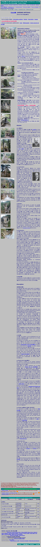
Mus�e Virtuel (15, 4)
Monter (19, 544)
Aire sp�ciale (4, 7)
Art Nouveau (6, 4)
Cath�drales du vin (11, 7)
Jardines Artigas (5, 494)
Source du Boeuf (25, 354)
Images (36, 19)
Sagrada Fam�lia (7, 534)
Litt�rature (37, 4)
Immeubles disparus (18, 7)
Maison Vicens (30, 532)
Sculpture (24, 4)
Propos (16, 9)
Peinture (28, 4)
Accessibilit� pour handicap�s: (26, 105)
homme (28, 448)
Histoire (25, 19)
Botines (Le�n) (15, 540)
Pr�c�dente (26, 544)
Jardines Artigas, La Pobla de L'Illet (9, 492)
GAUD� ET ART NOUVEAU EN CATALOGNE (14, 1)
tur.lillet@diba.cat (24, 120)
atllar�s (14, 535)
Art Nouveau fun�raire (27, 7)
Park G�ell (21, 148)
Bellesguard (9, 532)
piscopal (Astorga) (34, 540)
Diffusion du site (29, 9)
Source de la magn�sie (31, 366)
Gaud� (13, 12)
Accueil (2, 4)
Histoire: (19, 125)
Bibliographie (4, 9)
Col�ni (19, 538)
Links (21, 23)
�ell (26, 533)
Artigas (22, 535)
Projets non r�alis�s (35, 7)
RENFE (23, 56)
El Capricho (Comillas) (24, 540)
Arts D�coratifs (32, 4)
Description (31, 19)
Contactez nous (21, 9)
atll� (25, 532)
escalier (18, 459)
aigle (37, 418)
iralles (17, 534)
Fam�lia (13, 533)
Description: (20, 284)
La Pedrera (21, 533)
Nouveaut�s (11, 9)
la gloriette (24, 420)
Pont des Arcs (23, 438)
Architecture (20, 4)
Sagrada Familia (26, 227)
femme (34, 448)
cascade (29, 345)
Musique (2, 5)
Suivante (32, 544)
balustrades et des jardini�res (28, 344)
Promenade (11, 4)
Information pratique (18, 19)
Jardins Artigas (5, 490)
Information (20, 118)
